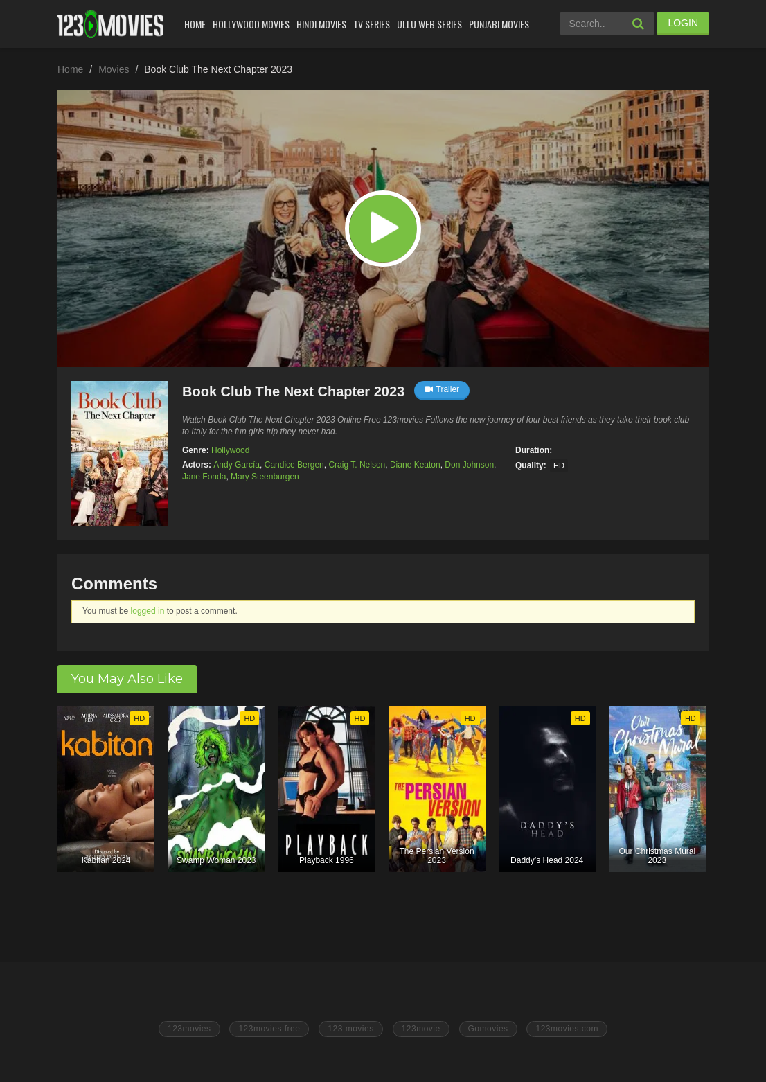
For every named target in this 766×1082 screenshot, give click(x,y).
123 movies (350, 1029)
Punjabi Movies (499, 24)
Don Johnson (469, 465)
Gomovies (488, 1029)
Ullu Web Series (429, 24)
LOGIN (683, 22)
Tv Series (371, 24)
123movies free (269, 1029)
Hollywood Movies (251, 24)
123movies (189, 1029)
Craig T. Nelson (356, 465)
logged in (148, 611)
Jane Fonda (204, 476)
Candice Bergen (294, 465)
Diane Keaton (415, 465)
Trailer (442, 389)
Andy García (236, 465)
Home (195, 24)
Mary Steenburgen (265, 476)
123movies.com (566, 1029)
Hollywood (230, 450)
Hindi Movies (321, 24)
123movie (421, 1029)
